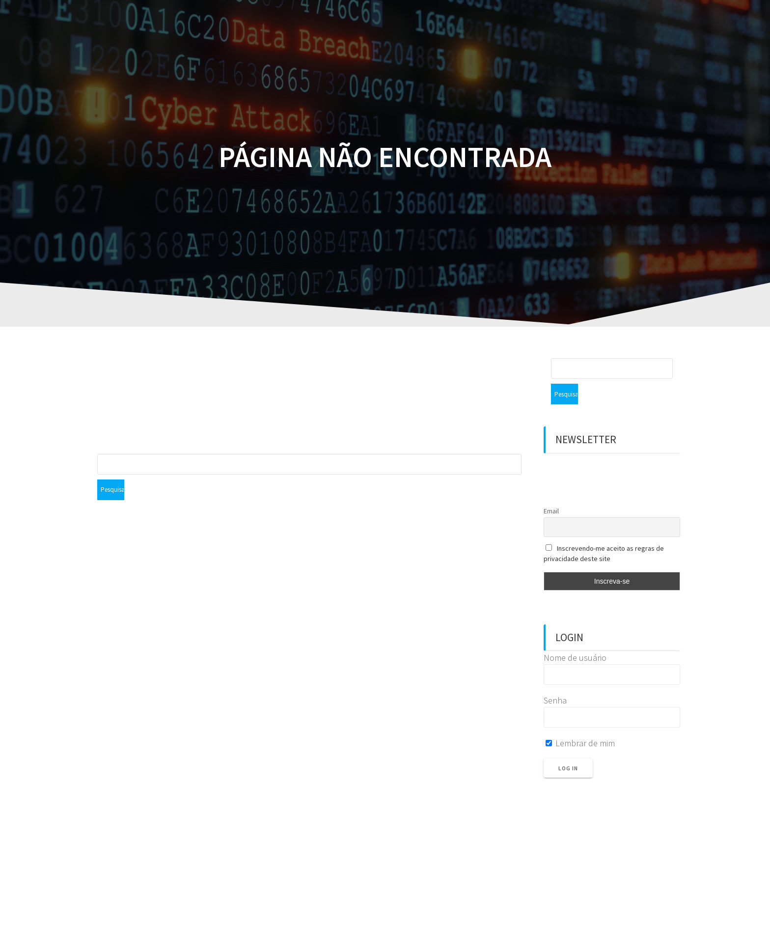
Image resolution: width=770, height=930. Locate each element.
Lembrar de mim (580, 722)
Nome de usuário (575, 637)
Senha (555, 679)
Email (551, 490)
